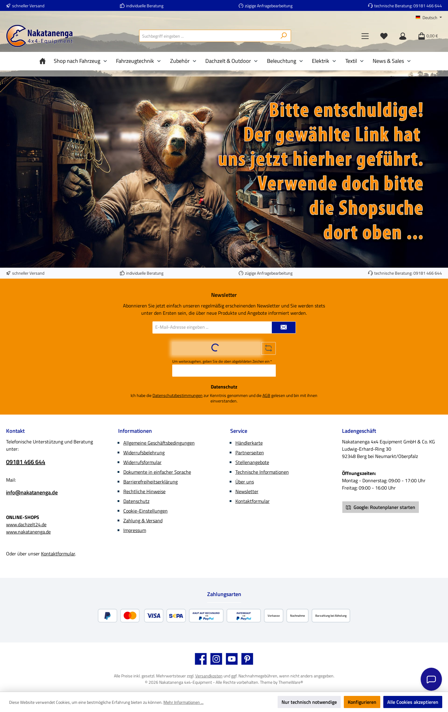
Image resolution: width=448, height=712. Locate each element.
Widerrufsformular (142, 462)
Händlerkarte (249, 442)
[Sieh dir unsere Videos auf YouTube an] (231, 659)
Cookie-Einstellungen (145, 510)
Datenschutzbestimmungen (177, 395)
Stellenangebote (252, 462)
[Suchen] (284, 36)
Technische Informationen (262, 472)
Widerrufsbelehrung (144, 452)
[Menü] (365, 36)
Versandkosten (209, 676)
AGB (266, 395)
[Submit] (284, 327)
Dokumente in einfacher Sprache (157, 472)
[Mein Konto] (403, 36)
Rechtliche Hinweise (144, 491)
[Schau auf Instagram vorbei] (216, 659)
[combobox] (208, 36)
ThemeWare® (291, 682)
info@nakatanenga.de (32, 492)
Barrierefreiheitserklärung (150, 481)
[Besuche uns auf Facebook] (200, 659)
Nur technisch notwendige (309, 702)
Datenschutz (136, 501)
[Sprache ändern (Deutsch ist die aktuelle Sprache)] (429, 17)
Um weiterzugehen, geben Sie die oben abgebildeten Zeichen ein (222, 361)
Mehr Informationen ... (183, 702)
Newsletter (246, 491)
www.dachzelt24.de (26, 524)
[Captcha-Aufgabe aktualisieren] (268, 348)
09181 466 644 (427, 5)
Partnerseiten (249, 452)
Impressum (134, 530)
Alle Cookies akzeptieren (412, 702)
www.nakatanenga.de (28, 531)
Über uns (244, 481)
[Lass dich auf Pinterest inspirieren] (247, 659)
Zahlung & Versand (142, 520)
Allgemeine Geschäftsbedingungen (159, 442)
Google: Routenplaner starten (380, 507)
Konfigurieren (362, 702)
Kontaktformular (58, 553)
